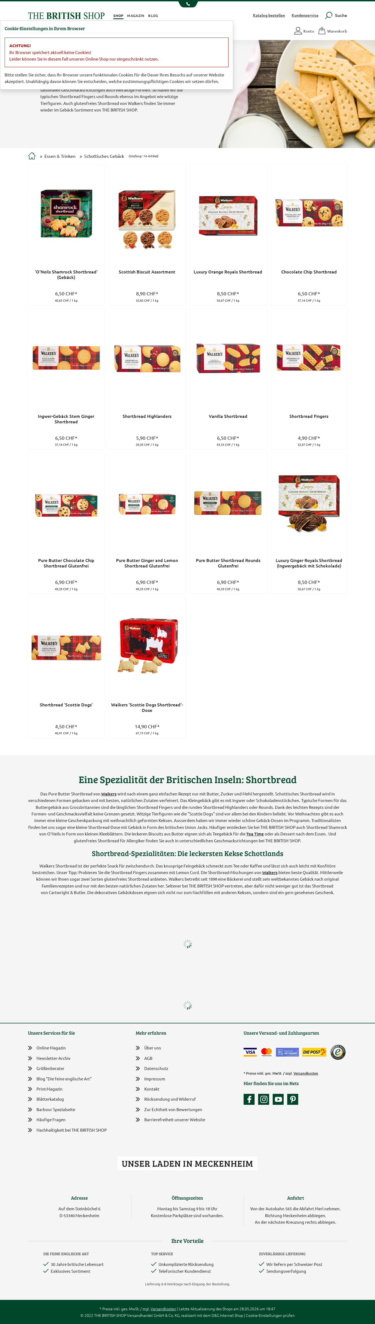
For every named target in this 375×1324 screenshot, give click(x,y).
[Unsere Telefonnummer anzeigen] (187, 4)
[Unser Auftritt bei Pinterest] (292, 1099)
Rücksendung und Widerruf (166, 1099)
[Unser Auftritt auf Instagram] (265, 1099)
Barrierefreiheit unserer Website (170, 1120)
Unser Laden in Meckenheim (187, 1163)
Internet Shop (231, 1315)
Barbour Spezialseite (51, 1109)
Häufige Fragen (47, 1119)
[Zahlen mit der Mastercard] (266, 1052)
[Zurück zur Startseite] (66, 15)
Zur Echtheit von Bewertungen (169, 1110)
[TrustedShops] (338, 1052)
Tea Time (255, 834)
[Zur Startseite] (32, 156)
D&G (215, 1315)
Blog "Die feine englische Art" (60, 1078)
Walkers (109, 794)
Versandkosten (306, 1073)
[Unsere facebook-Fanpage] (250, 1099)
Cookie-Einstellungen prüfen (270, 1315)
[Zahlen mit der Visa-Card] (250, 1052)
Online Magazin (47, 1048)
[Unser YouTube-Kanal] (279, 1099)
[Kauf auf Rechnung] (287, 1052)
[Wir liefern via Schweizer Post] (314, 1052)
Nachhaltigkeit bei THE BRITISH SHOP (67, 1130)
